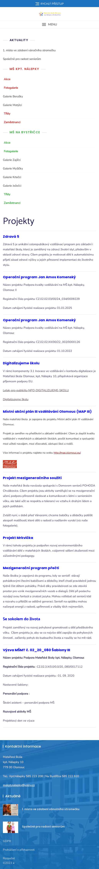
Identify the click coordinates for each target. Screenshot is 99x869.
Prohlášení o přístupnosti (18, 850)
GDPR (7, 841)
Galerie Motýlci (12, 105)
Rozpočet (9, 858)
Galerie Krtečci (12, 177)
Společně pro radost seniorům (22, 59)
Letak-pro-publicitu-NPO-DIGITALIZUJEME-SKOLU (36, 390)
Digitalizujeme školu (15, 399)
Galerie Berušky (13, 96)
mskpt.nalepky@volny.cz (19, 785)
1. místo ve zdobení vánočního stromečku (29, 50)
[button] (49, 24)
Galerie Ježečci (12, 186)
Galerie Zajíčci (11, 160)
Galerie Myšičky (13, 168)
